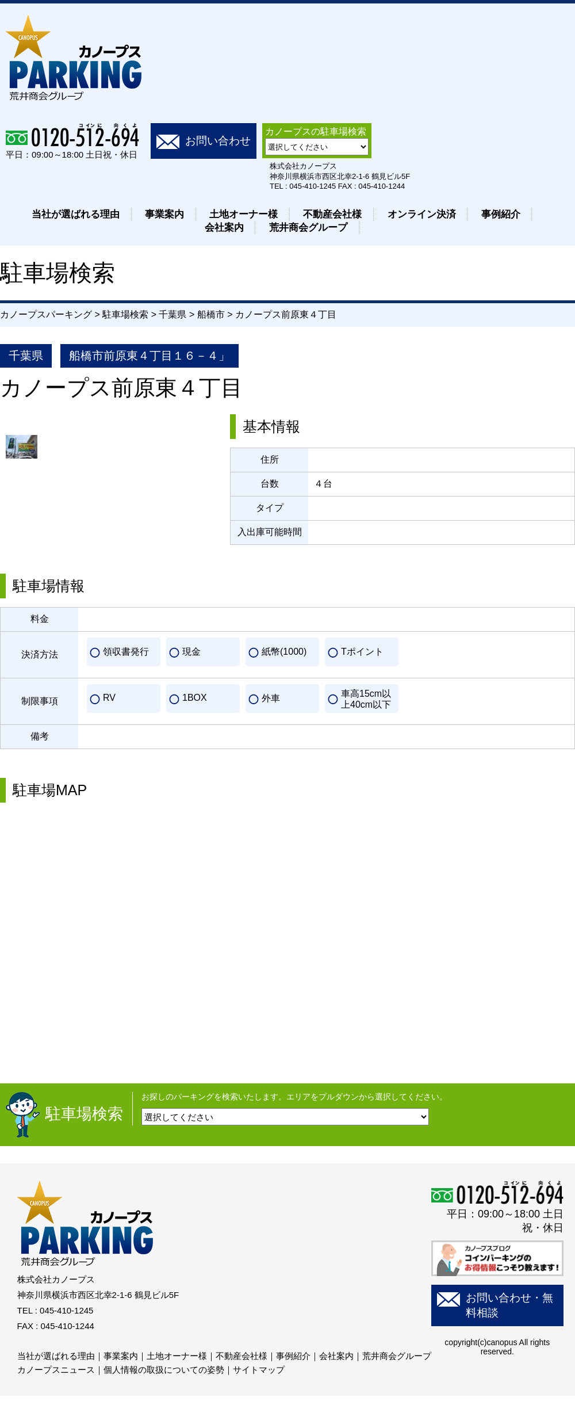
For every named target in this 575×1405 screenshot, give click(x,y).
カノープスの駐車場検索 (315, 131)
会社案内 (224, 227)
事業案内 (164, 214)
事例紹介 (500, 214)
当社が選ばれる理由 (76, 214)
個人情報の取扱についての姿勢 (163, 1370)
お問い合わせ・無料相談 (509, 1305)
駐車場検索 (84, 1114)
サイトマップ (259, 1370)
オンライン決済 (422, 214)
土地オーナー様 (243, 214)
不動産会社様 (332, 214)
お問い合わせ (218, 141)
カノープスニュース (56, 1370)
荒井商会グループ (308, 227)
